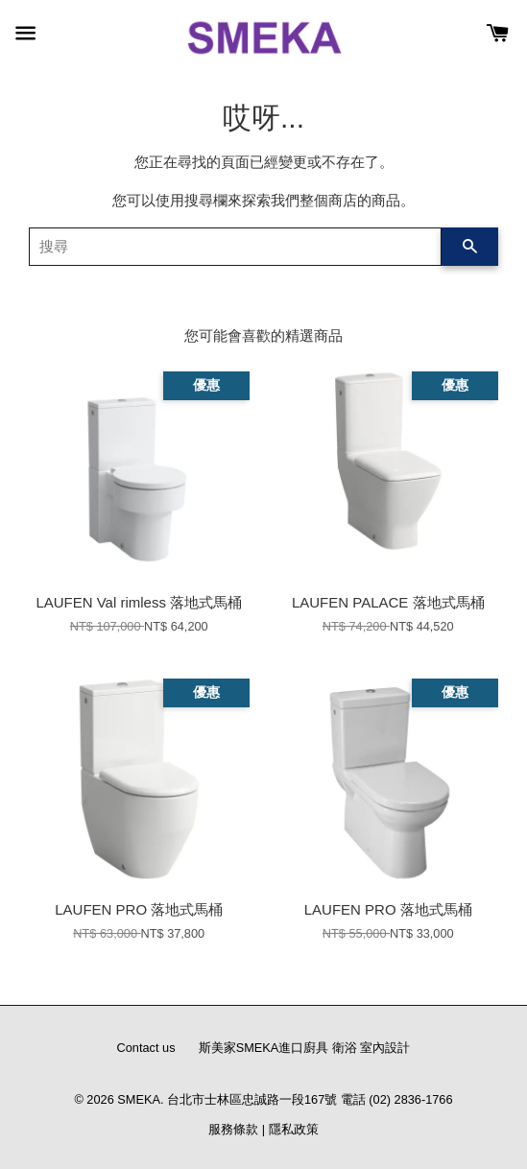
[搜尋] (235, 246)
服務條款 (233, 1129)
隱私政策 (294, 1129)
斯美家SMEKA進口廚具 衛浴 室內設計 (305, 1047)
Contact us (146, 1047)
